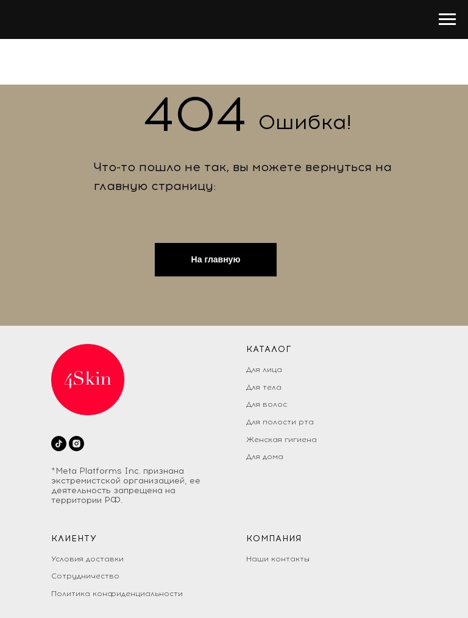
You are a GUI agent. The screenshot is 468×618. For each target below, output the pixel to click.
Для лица (264, 369)
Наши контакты (278, 559)
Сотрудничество (85, 576)
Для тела (264, 387)
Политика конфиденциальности (117, 593)
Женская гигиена (281, 439)
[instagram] (76, 443)
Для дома (264, 456)
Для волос (266, 404)
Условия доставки (87, 559)
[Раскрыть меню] (447, 19)
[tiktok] (58, 443)
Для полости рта (280, 422)
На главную (216, 259)
